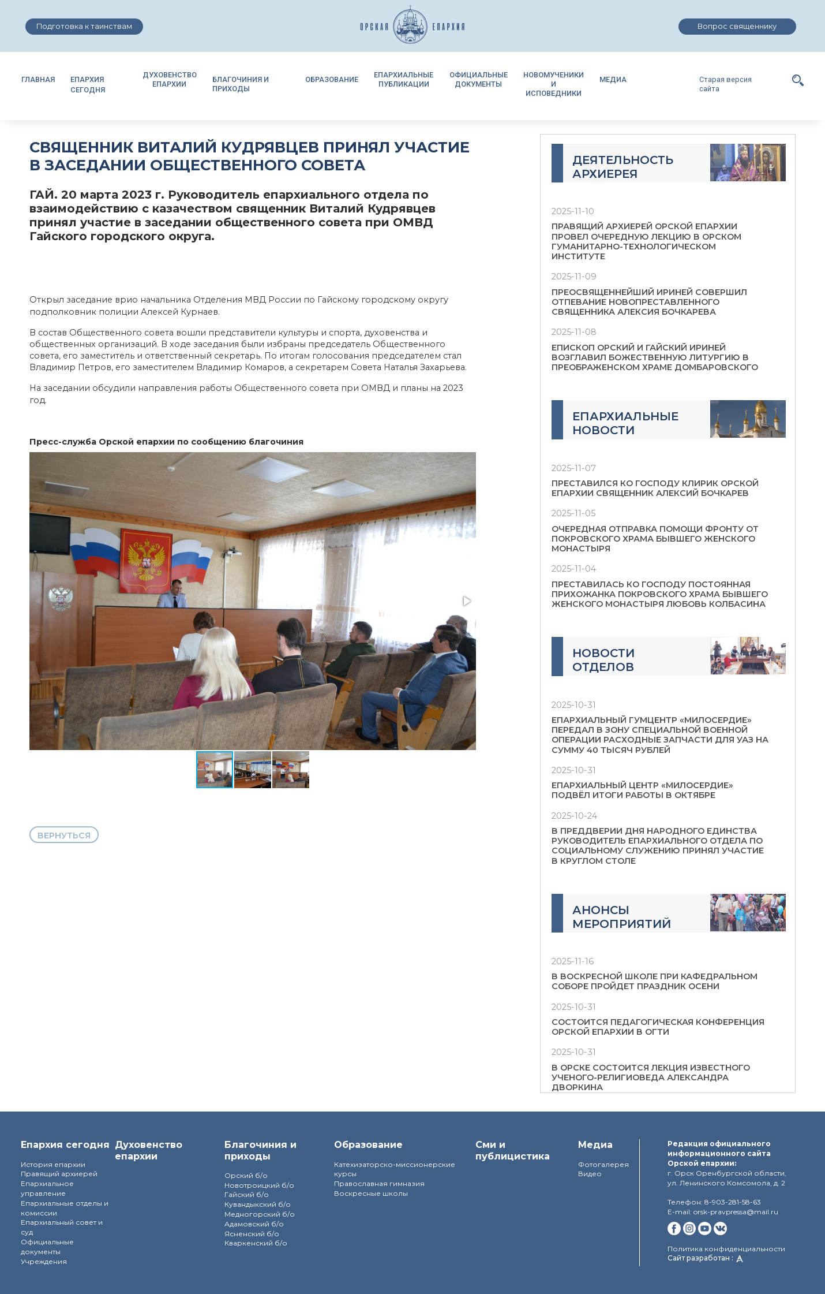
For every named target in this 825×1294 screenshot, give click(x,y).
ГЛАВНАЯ (38, 79)
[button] (798, 79)
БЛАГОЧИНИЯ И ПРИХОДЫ (240, 84)
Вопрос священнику (737, 26)
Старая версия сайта (725, 84)
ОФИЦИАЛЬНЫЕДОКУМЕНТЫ (478, 79)
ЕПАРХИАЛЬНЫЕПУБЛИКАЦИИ (403, 79)
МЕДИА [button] (613, 79)
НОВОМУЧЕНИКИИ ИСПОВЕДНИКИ (553, 84)
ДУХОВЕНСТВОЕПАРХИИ (169, 79)
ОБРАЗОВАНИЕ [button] (331, 79)
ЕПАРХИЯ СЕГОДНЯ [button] (87, 84)
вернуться (64, 835)
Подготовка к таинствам (84, 26)
